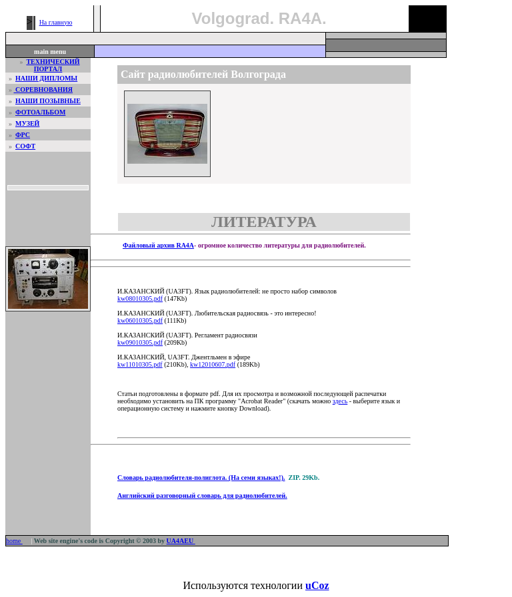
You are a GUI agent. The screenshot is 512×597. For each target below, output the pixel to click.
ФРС (22, 134)
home (14, 540)
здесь (340, 401)
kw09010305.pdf (140, 342)
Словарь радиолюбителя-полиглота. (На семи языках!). (201, 477)
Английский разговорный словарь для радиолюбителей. (202, 495)
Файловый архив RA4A (158, 245)
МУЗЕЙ (27, 123)
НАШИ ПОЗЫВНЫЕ (48, 100)
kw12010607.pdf (212, 364)
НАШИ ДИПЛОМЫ (46, 78)
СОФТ (25, 146)
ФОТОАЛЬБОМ (40, 112)
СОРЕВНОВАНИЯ (43, 89)
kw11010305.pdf (140, 364)
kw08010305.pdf (140, 298)
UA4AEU (180, 540)
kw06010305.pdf (140, 320)
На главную (56, 22)
